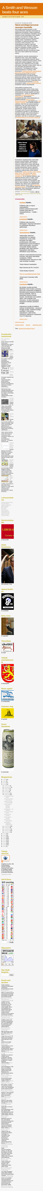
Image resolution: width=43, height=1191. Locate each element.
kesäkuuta (7, 794)
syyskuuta (7, 790)
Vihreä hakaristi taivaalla (7, 817)
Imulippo (23, 202)
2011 (4, 843)
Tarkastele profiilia (6, 874)
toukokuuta (7, 826)
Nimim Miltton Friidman (5, 1116)
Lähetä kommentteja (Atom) (27, 328)
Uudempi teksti (19, 325)
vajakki (16, 194)
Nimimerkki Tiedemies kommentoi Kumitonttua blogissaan (7, 1145)
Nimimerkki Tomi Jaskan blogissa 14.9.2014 (5, 1029)
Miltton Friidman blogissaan (5, 1044)
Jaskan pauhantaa (6, 505)
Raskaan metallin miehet (12, 352)
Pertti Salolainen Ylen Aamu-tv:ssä (7, 1052)
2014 (4, 838)
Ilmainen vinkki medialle (7, 815)
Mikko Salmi (18, 173)
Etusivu (28, 325)
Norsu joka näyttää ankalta (8, 812)
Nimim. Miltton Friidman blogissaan (7, 1129)
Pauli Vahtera (4, 510)
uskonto (38, 193)
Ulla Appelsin (26, 173)
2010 (4, 844)
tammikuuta (7, 832)
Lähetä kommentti (19, 322)
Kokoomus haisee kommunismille (8, 802)
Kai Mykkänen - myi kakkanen (8, 810)
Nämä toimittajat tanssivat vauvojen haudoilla (8, 805)
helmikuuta (7, 830)
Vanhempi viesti (37, 325)
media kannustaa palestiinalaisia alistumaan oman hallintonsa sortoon (28, 71)
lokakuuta (7, 788)
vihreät (20, 194)
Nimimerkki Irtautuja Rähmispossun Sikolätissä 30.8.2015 (6, 999)
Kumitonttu (23, 219)
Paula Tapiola (37, 171)
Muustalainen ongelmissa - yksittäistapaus (8, 823)
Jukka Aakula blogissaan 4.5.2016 (6, 990)
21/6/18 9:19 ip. (23, 230)
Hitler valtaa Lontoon (6, 431)
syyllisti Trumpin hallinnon (33, 83)
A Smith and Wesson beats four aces (19, 9)
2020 (4, 781)
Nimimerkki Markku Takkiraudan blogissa (6, 1186)
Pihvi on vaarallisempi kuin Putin (30, 274)
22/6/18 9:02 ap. (24, 281)
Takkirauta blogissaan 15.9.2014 (6, 1035)
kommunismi (26, 193)
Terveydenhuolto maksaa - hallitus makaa (12, 371)
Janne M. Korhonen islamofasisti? (8, 799)
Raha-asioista (5, 387)
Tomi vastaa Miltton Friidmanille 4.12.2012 (7, 1090)
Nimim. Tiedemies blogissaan (6, 1159)
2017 (4, 833)
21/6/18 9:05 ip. (23, 216)
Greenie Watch (5, 503)
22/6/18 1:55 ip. (23, 319)
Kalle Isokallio (5, 506)
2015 (4, 837)
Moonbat (3, 508)
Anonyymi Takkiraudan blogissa (7, 1176)
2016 (4, 835)
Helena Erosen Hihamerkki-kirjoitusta (24, 100)
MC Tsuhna (4, 507)
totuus (34, 193)
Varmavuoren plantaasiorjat (8, 820)
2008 (4, 846)
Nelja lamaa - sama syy (11, 477)
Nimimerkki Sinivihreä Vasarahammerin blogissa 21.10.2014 (7, 1017)
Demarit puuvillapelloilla (12, 399)
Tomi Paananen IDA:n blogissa (6, 1064)
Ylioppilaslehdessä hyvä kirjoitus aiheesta (27, 117)
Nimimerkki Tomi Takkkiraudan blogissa (6, 1104)
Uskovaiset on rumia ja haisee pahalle (12, 445)
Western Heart (5, 514)
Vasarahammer (25, 232)
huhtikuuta (7, 827)
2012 (4, 841)
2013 (4, 840)
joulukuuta (7, 785)
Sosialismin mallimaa (12, 415)
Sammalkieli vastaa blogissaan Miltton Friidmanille (6, 1169)
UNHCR (35, 81)
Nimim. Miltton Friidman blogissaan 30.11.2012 (6, 1076)
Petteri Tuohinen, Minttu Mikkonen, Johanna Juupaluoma (25, 174)
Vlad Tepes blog (5, 512)
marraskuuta (7, 787)
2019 (4, 782)
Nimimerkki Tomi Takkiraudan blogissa (6, 1098)
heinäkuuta (7, 793)
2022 (4, 779)
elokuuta (6, 791)
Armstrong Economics (7, 502)
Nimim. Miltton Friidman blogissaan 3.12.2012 (7, 1082)
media (31, 193)
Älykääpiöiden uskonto (12, 461)
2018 (4, 784)
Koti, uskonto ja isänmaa (5, 339)
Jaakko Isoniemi (27, 171)
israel (21, 193)
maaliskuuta (7, 829)
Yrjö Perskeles (5, 515)
